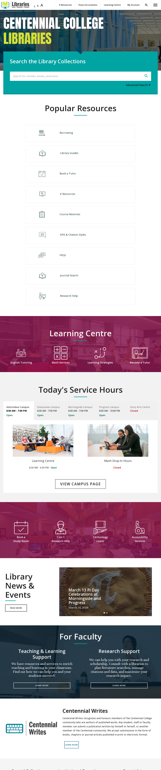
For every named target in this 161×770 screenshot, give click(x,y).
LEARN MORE (42, 611)
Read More (16, 534)
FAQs (42, 201)
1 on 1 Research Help (61, 465)
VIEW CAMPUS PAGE (80, 411)
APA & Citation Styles (114, 178)
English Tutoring (21, 291)
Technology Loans (100, 465)
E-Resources (65, 4)
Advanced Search (137, 84)
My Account (133, 4)
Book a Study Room (21, 465)
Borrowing (45, 134)
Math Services (61, 291)
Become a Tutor (140, 291)
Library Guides (110, 134)
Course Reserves (49, 178)
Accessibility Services (140, 465)
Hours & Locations (88, 4)
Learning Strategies (100, 291)
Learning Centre (112, 4)
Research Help (79, 223)
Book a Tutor (47, 156)
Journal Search (110, 201)
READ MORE (29, 752)
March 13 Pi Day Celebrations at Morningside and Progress (84, 522)
